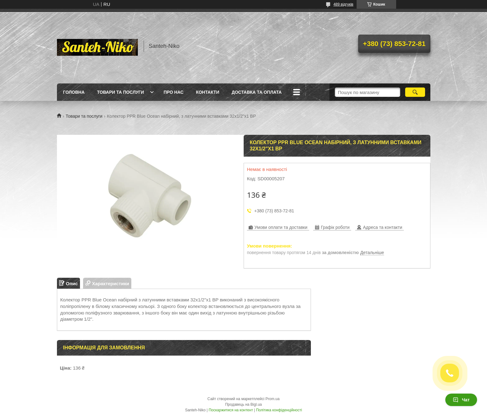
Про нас (174, 92)
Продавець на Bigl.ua (243, 404)
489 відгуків (343, 4)
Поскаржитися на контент (230, 410)
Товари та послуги (120, 92)
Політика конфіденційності (279, 410)
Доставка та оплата (257, 92)
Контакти (207, 92)
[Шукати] (415, 92)
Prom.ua (272, 399)
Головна (74, 92)
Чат (461, 400)
